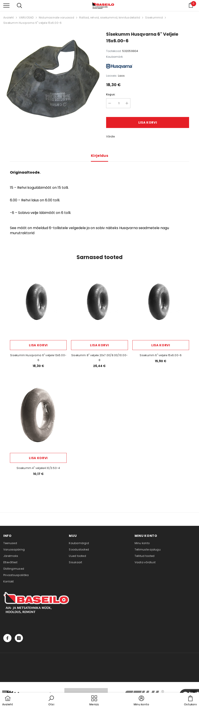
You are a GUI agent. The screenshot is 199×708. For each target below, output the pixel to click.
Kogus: (110, 94)
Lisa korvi (147, 122)
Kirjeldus (99, 155)
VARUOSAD (26, 17)
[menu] (6, 5)
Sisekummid (154, 17)
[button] (51, 701)
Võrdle (110, 136)
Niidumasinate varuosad (56, 17)
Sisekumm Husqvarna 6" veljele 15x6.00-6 (32, 23)
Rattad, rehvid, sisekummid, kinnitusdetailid (109, 17)
